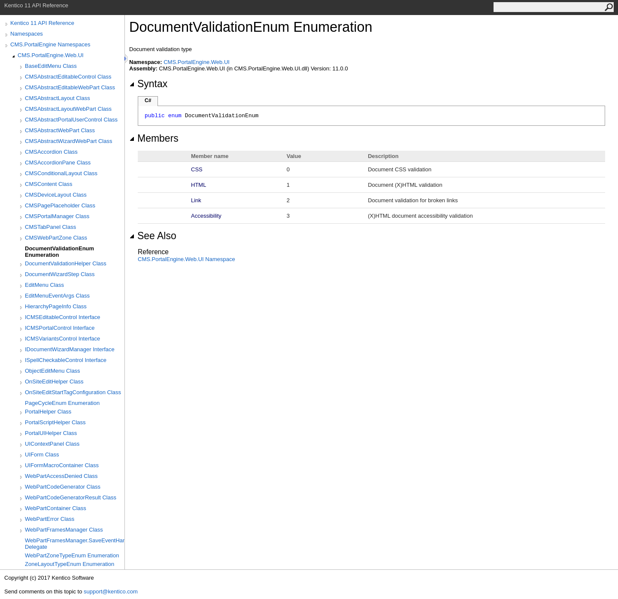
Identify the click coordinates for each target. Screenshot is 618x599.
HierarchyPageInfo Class (56, 306)
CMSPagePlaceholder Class (60, 205)
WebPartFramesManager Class (64, 529)
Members (154, 138)
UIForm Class (42, 454)
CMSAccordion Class (51, 152)
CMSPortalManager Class (57, 216)
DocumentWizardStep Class (60, 274)
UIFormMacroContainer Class (62, 465)
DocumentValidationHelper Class (65, 263)
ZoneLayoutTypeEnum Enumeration (69, 564)
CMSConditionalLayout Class (61, 173)
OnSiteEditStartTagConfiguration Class (73, 392)
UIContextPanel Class (52, 444)
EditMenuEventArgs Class (57, 295)
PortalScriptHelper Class (55, 422)
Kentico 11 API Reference (42, 23)
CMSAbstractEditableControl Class (68, 76)
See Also (152, 235)
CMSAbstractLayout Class (57, 98)
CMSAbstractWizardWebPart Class (68, 141)
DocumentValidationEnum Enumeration (59, 251)
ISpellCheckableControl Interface (65, 360)
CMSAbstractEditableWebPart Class (70, 87)
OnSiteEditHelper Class (54, 381)
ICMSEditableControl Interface (62, 317)
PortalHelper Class (48, 411)
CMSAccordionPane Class (58, 162)
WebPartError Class (49, 519)
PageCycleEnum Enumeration (62, 403)
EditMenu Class (44, 285)
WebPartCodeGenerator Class (62, 486)
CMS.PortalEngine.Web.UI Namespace (186, 259)
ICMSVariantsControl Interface (62, 338)
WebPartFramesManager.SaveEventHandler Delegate (74, 543)
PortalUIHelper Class (51, 433)
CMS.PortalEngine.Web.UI (51, 55)
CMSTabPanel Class (50, 227)
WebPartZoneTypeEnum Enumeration (72, 555)
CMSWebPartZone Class (56, 237)
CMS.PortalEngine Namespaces (50, 44)
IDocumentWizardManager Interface (70, 349)
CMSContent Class (49, 184)
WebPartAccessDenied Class (61, 476)
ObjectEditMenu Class (52, 371)
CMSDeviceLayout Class (56, 195)
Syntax (148, 83)
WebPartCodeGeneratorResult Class (70, 497)
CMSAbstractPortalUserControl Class (71, 119)
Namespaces (26, 33)
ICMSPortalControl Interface (60, 328)
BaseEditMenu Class (51, 66)
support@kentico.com (111, 591)
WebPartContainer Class (55, 508)
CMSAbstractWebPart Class (60, 130)
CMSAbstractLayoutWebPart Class (68, 109)
